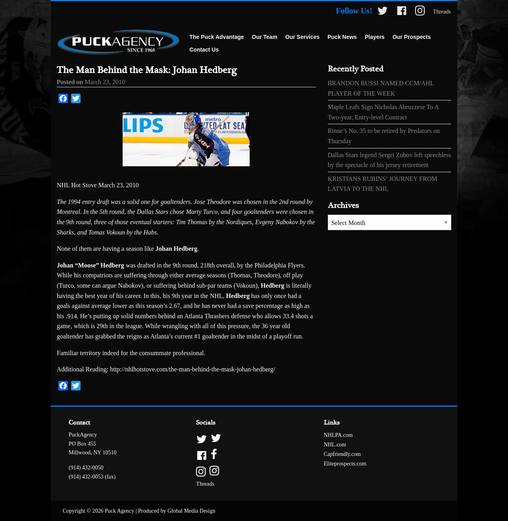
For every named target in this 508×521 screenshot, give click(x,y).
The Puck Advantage (216, 37)
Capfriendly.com (342, 454)
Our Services (302, 37)
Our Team (264, 37)
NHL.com (335, 445)
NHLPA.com (338, 435)
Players (375, 37)
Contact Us (204, 49)
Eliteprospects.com (345, 464)
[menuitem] (216, 37)
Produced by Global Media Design (176, 511)
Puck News (342, 37)
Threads (442, 12)
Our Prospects (412, 37)
